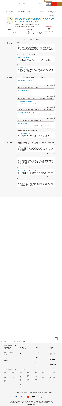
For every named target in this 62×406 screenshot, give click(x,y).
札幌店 (5, 373)
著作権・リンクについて (19, 402)
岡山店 (43, 373)
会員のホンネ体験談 (7, 348)
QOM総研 (36, 359)
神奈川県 (21, 372)
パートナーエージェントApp (38, 392)
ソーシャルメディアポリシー (28, 402)
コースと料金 (36, 3)
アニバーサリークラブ (38, 362)
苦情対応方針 (50, 401)
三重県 (28, 379)
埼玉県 (20, 376)
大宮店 (20, 377)
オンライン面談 (37, 352)
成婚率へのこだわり (7, 361)
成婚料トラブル (27, 392)
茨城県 (20, 387)
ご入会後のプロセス (7, 358)
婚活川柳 (36, 357)
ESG (50, 352)
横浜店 (20, 373)
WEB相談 (51, 380)
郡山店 (5, 381)
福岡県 (43, 377)
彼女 (20, 392)
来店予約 (36, 347)
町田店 (13, 376)
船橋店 (20, 380)
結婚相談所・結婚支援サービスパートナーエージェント (7, 341)
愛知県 (28, 372)
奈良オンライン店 (52, 376)
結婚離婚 (34, 392)
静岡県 (28, 375)
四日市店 (28, 380)
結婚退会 (25, 392)
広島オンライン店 (52, 377)
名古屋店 (28, 373)
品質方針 (46, 401)
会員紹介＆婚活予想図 (17, 341)
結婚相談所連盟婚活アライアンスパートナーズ (47, 392)
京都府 (36, 376)
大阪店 (36, 373)
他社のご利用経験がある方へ (24, 348)
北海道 (5, 372)
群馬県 (20, 384)
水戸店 (20, 388)
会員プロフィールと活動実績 (8, 352)
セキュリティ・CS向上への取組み (15, 401)
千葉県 (20, 379)
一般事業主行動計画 (12, 402)
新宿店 (13, 373)
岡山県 (43, 372)
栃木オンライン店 (52, 372)
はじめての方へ (31, 3)
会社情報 (44, 3)
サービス (27, 3)
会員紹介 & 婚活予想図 (22, 3)
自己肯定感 (31, 392)
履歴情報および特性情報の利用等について (39, 402)
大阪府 (36, 372)
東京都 (13, 372)
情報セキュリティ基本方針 (39, 401)
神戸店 (36, 380)
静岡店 (28, 376)
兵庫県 (36, 379)
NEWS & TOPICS (52, 353)
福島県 (5, 380)
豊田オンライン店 (52, 373)
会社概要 (51, 348)
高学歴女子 (22, 392)
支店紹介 (40, 3)
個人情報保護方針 (23, 401)
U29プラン (21, 353)
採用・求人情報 (52, 359)
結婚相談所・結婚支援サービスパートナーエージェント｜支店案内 (14, 369)
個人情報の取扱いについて (31, 401)
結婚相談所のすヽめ (53, 364)
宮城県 (5, 377)
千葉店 (20, 381)
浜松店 (28, 377)
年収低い (18, 392)
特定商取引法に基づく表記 (49, 402)
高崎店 (20, 385)
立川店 (13, 377)
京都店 (36, 377)
